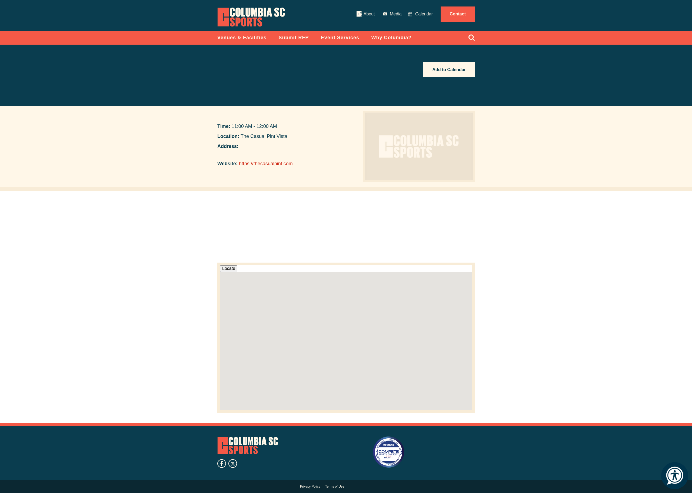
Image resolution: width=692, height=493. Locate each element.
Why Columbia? (391, 37)
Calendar (424, 14)
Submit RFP (294, 37)
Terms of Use (334, 486)
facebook (221, 463)
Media (396, 14)
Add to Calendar (449, 69)
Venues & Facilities (242, 37)
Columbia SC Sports (247, 445)
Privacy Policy (310, 486)
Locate (228, 268)
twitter (232, 463)
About (369, 14)
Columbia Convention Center (251, 17)
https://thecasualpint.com (266, 163)
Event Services (340, 37)
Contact (458, 14)
